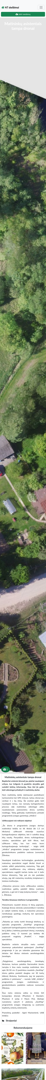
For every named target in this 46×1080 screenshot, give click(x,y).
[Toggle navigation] (41, 7)
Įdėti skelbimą (23, 14)
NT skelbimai (10, 7)
